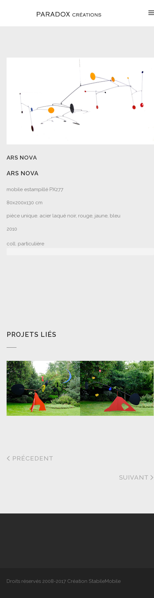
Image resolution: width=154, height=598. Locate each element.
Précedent (30, 458)
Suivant (136, 477)
